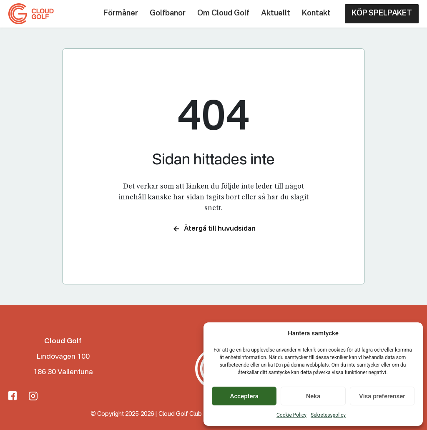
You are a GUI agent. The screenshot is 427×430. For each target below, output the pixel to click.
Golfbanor (168, 13)
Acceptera (244, 396)
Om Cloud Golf (223, 13)
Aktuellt (275, 13)
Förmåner (120, 13)
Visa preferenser (382, 396)
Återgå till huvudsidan (214, 228)
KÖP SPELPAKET (382, 13)
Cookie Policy (291, 415)
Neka (313, 396)
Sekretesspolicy (328, 415)
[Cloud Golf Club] (32, 13)
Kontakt (316, 13)
